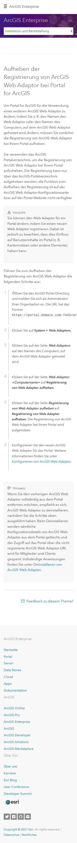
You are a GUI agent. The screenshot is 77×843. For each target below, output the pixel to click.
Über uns (10, 766)
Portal (8, 657)
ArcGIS (9, 728)
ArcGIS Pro (12, 715)
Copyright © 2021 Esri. (19, 829)
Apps (7, 684)
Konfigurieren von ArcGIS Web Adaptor (41, 461)
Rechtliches (29, 834)
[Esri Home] (12, 802)
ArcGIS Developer (17, 735)
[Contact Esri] (28, 817)
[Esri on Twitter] (7, 817)
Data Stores (12, 670)
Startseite (11, 650)
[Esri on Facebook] (14, 817)
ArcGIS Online (14, 708)
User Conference (16, 787)
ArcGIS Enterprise (17, 722)
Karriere (10, 773)
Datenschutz (12, 834)
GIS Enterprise (24, 6)
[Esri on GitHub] (21, 817)
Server (8, 663)
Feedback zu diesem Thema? (49, 601)
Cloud (8, 677)
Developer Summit (18, 794)
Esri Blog (10, 780)
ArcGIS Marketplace (18, 749)
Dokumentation (15, 690)
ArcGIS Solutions (16, 742)
